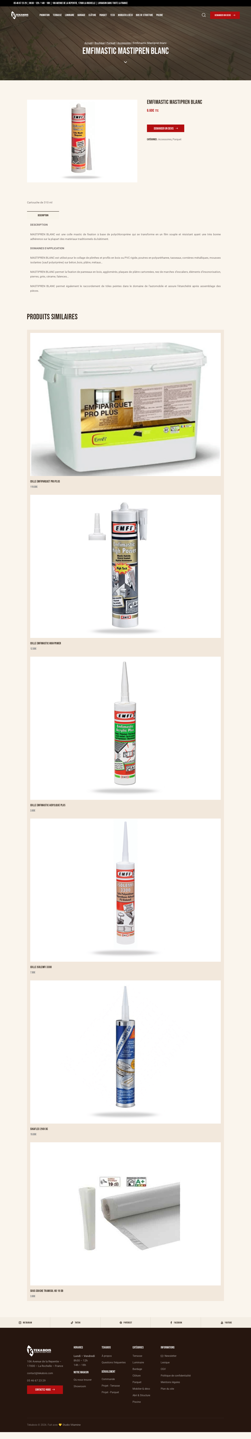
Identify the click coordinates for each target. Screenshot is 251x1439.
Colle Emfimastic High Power (46, 644)
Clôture (92, 15)
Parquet (103, 15)
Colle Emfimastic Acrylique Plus (48, 807)
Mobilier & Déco (125, 15)
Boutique (98, 43)
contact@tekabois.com (41, 1378)
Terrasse (57, 15)
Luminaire (69, 15)
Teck (112, 15)
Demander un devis (164, 129)
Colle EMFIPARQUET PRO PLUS (45, 482)
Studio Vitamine (71, 1431)
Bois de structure (144, 15)
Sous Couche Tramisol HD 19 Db (47, 1294)
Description (43, 215)
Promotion (45, 15)
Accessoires (125, 43)
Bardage (81, 15)
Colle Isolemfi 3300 (41, 969)
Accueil (87, 43)
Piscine (159, 15)
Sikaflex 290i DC (39, 1132)
